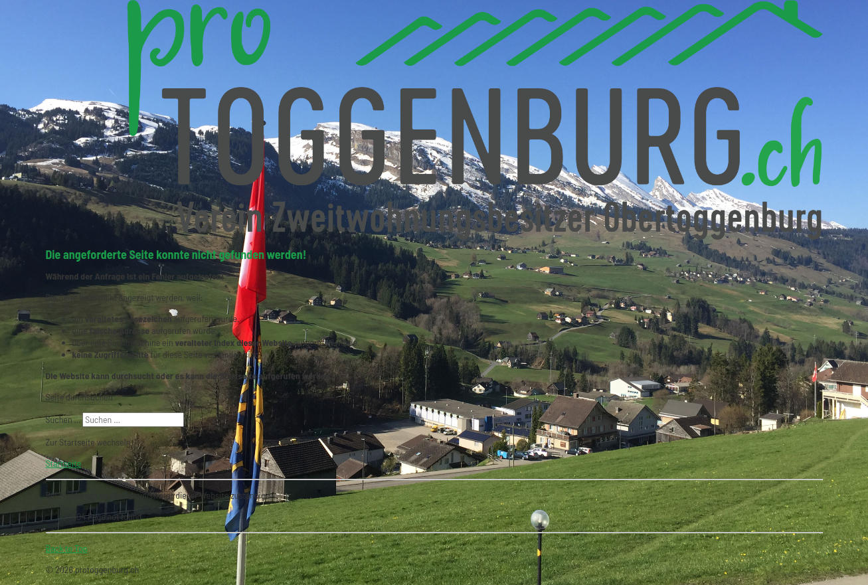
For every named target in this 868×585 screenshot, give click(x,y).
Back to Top (67, 548)
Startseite (64, 463)
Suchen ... (63, 419)
